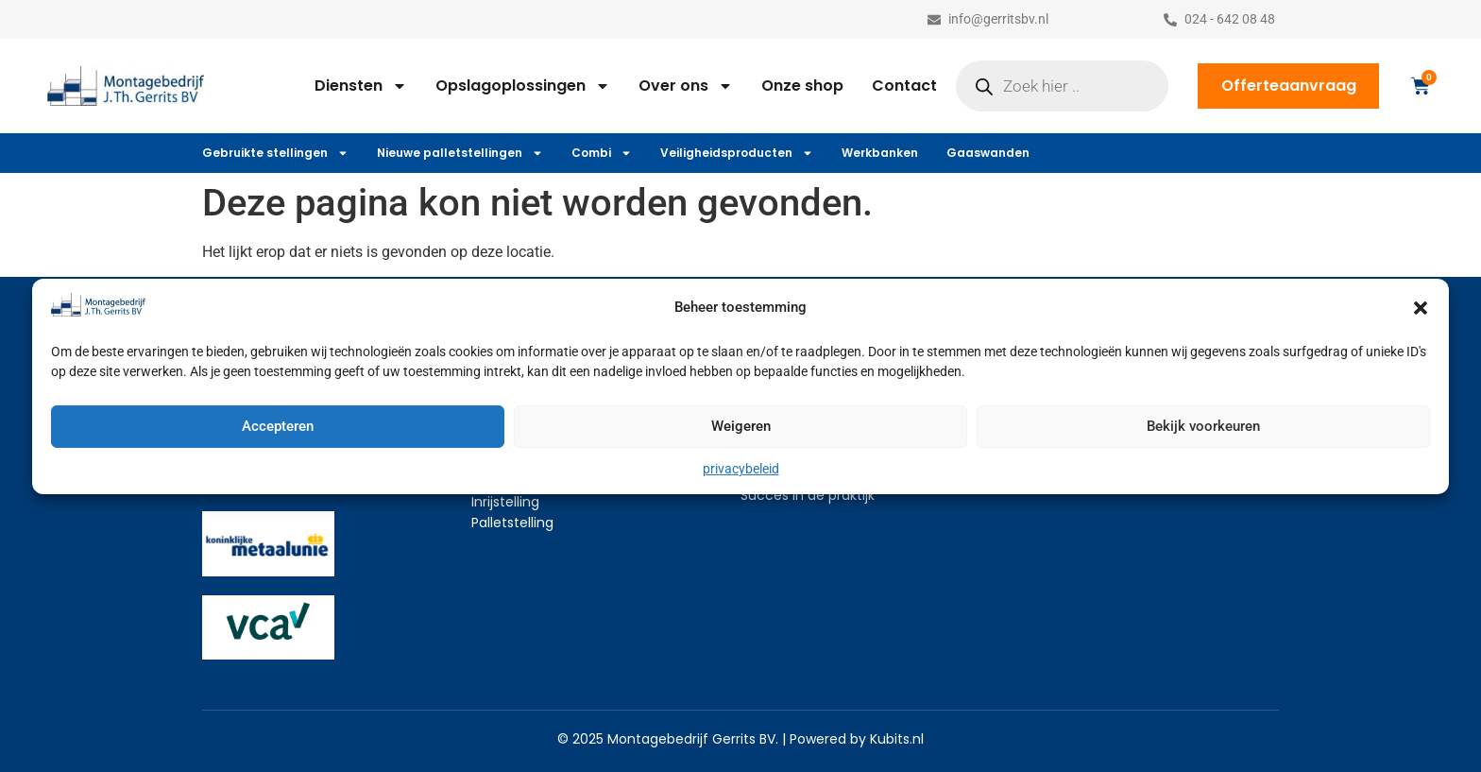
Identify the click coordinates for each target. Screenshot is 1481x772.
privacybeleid (741, 468)
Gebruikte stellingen (275, 153)
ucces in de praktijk (811, 495)
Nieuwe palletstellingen (460, 153)
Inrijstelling (505, 501)
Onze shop (802, 85)
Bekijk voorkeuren (1203, 426)
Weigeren (741, 426)
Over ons (685, 86)
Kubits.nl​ (897, 738)
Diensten (361, 86)
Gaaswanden (988, 153)
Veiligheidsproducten (736, 153)
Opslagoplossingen (522, 86)
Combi (601, 153)
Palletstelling (512, 522)
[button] (1420, 308)
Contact (904, 85)
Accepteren (278, 426)
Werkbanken (880, 153)
